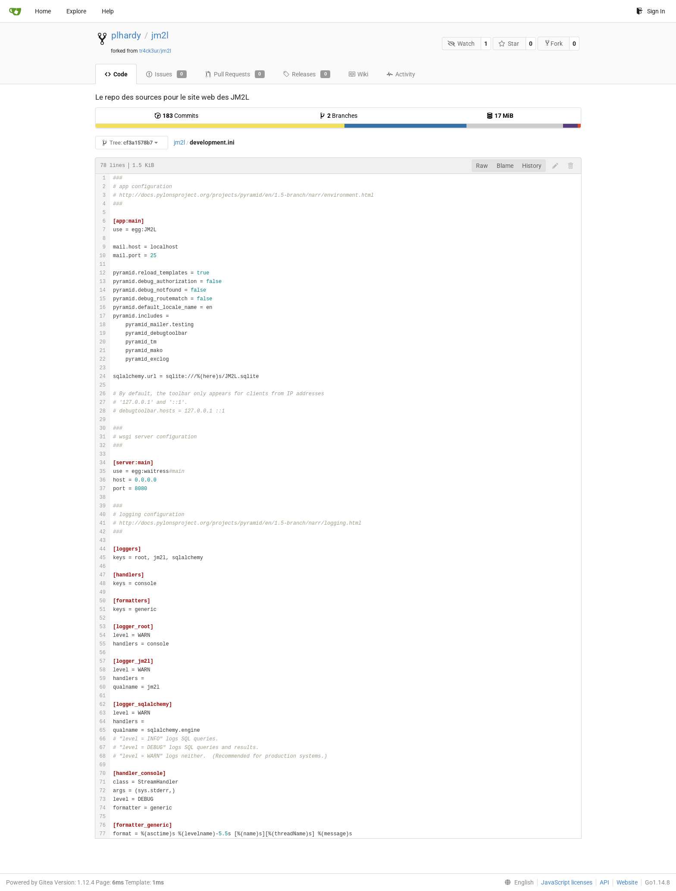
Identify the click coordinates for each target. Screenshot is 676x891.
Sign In (651, 11)
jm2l (160, 35)
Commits (176, 115)
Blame (505, 165)
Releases (306, 74)
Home (43, 11)
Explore (76, 11)
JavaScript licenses (566, 882)
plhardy (126, 35)
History (531, 165)
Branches (338, 115)
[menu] (517, 882)
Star (509, 43)
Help (108, 11)
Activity (400, 74)
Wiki (358, 74)
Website (627, 882)
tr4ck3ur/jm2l (155, 51)
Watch (461, 43)
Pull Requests (235, 74)
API (604, 882)
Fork (553, 43)
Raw (482, 165)
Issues (166, 74)
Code (116, 74)
